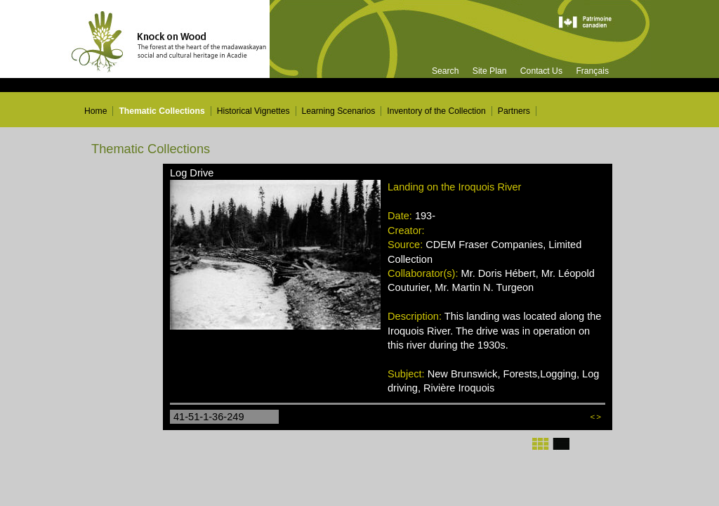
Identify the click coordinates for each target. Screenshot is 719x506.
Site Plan (490, 71)
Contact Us (541, 71)
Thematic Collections (161, 111)
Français (592, 71)
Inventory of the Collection (436, 111)
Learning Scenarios (339, 111)
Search (445, 71)
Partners (514, 111)
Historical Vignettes (253, 111)
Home (95, 111)
